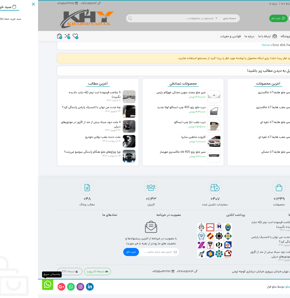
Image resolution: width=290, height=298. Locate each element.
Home (228, 49)
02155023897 (29, 4)
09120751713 (52, 4)
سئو (249, 291)
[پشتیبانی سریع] (9, 284)
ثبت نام (93, 256)
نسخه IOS (32, 275)
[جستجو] (137, 18)
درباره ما (235, 4)
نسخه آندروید (59, 275)
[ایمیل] (117, 256)
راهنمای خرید (264, 4)
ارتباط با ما (248, 4)
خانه (266, 36)
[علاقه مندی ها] (37, 35)
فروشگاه (251, 36)
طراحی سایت (263, 291)
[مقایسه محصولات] (29, 35)
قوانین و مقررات (192, 36)
